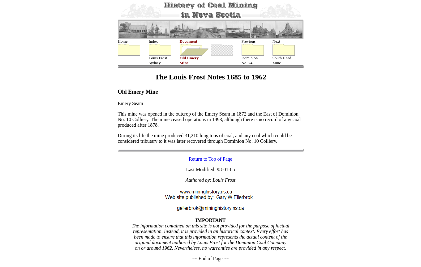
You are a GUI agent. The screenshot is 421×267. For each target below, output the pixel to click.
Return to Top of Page (210, 159)
